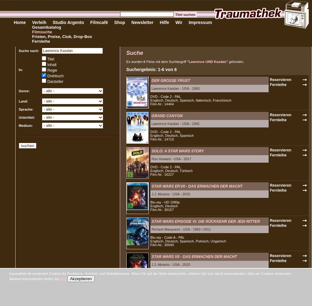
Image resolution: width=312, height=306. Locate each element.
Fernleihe (41, 41)
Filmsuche (42, 32)
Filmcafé (99, 22)
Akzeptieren (81, 278)
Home (20, 22)
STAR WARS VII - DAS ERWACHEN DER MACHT (194, 257)
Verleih (39, 22)
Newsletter (142, 22)
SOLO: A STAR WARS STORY (178, 151)
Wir (178, 22)
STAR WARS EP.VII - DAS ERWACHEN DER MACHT (197, 186)
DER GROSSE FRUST (171, 81)
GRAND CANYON (167, 116)
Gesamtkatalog (46, 27)
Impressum (200, 22)
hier (63, 279)
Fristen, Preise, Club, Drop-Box (62, 36)
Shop (119, 22)
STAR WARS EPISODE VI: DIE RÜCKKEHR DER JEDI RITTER (206, 221)
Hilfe (164, 22)
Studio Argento (68, 22)
